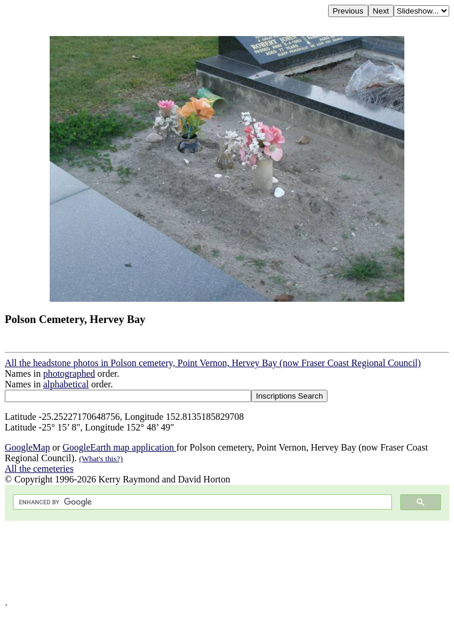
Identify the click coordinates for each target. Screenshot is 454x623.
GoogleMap (27, 447)
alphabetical (66, 384)
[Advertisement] (227, 562)
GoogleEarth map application (119, 447)
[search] (201, 502)
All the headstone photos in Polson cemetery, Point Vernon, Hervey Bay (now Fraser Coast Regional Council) (213, 363)
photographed (69, 373)
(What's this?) (101, 458)
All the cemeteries (39, 469)
